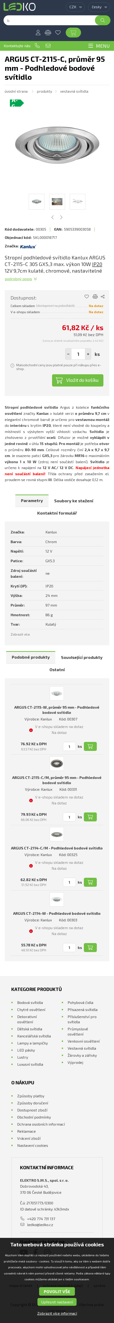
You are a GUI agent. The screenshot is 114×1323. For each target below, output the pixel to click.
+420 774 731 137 (37, 46)
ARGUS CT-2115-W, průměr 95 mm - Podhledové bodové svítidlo (56, 710)
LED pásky (26, 1050)
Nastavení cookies (32, 1145)
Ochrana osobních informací (41, 1124)
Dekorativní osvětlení (27, 1019)
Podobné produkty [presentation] (31, 657)
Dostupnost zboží (32, 1110)
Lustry (22, 1057)
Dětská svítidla (29, 1029)
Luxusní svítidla (30, 1064)
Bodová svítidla (30, 1002)
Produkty (44, 91)
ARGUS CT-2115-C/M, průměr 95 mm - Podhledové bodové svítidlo (57, 780)
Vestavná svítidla (74, 91)
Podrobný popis (18, 278)
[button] (88, 354)
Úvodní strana (16, 91)
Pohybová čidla (80, 1002)
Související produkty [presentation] (81, 657)
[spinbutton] (78, 354)
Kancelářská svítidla (34, 1036)
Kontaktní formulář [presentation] (57, 513)
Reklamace (26, 1131)
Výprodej (75, 1062)
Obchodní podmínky (34, 1117)
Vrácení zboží (29, 1138)
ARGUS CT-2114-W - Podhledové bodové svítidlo (57, 913)
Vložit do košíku (82, 380)
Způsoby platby (30, 1096)
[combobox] (75, 7)
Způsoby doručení (32, 1103)
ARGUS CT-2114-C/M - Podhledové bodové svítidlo (57, 848)
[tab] (32, 501)
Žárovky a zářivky (82, 1055)
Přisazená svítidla (83, 1009)
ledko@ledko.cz (48, 46)
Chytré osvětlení (31, 1009)
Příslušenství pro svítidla (82, 1019)
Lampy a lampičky (32, 1043)
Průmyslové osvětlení (78, 1031)
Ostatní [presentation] (57, 669)
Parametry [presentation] (32, 500)
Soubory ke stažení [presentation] (73, 500)
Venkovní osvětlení (84, 1041)
